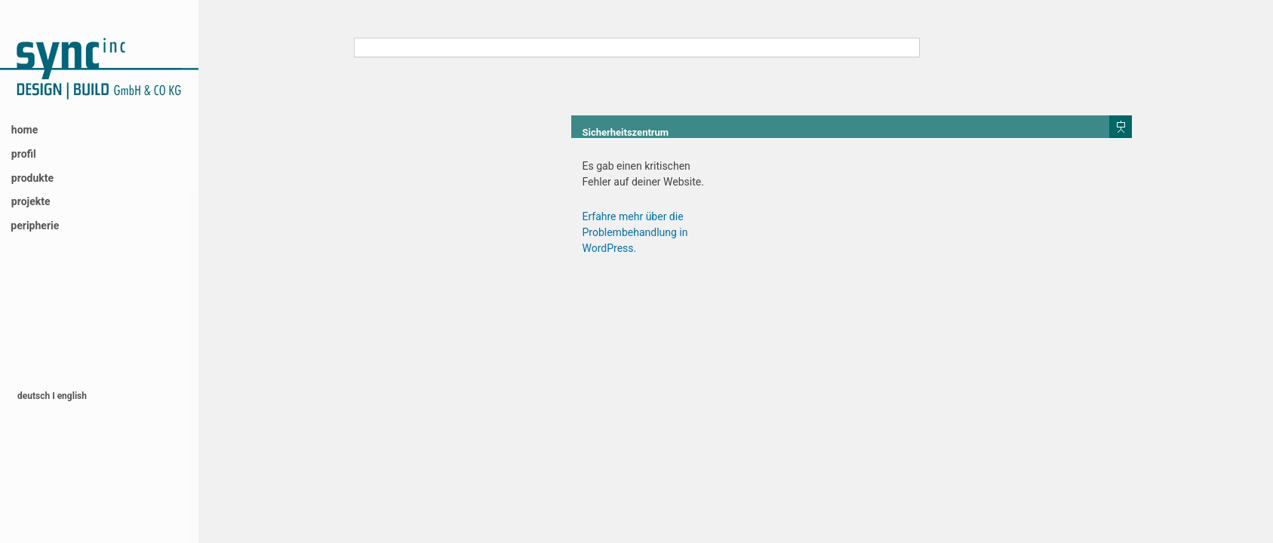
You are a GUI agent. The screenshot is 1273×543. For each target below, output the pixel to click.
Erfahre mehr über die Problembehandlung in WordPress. (635, 232)
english (72, 396)
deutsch (34, 396)
